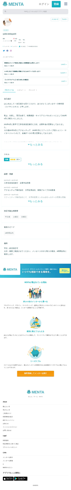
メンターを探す (8, 457)
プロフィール (9, 90)
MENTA (36, 485)
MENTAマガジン (8, 467)
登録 (56, 4)
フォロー (64, 19)
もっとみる (35, 144)
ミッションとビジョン (10, 427)
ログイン (44, 4)
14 (11, 46)
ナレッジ (33, 90)
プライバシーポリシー (10, 447)
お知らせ (6, 423)
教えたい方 (6, 406)
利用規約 (6, 440)
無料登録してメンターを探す (35, 373)
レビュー (21, 90)
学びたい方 (6, 410)
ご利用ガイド (7, 413)
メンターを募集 (8, 461)
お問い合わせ (7, 430)
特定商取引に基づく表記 (11, 444)
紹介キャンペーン (8, 420)
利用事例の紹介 (8, 417)
